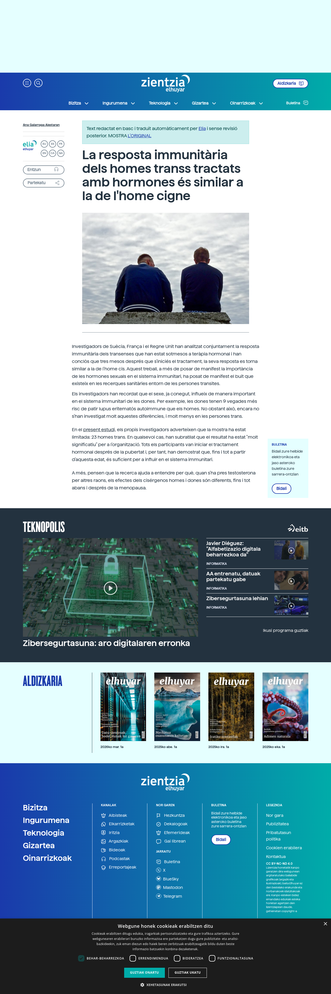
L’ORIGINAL (139, 135)
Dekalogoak (172, 824)
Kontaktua (276, 856)
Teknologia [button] (164, 103)
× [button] (325, 924)
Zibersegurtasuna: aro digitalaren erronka (106, 643)
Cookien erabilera (284, 847)
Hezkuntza (170, 815)
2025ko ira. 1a (218, 747)
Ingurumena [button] (119, 103)
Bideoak (113, 850)
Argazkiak (114, 841)
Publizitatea (277, 823)
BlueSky (167, 878)
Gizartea (39, 845)
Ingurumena (46, 820)
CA (52, 153)
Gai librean (171, 841)
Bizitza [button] (79, 103)
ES (52, 144)
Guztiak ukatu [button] (188, 972)
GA (61, 153)
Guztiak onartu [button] (144, 972)
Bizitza (35, 807)
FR (60, 144)
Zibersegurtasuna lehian (237, 598)
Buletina (297, 102)
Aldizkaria (290, 83)
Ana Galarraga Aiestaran (41, 125)
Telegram (169, 896)
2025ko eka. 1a (273, 747)
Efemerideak (173, 833)
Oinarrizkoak (47, 858)
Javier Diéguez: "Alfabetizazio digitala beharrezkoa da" (233, 549)
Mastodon (169, 887)
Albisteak (114, 815)
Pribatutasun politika (278, 836)
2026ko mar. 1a (111, 747)
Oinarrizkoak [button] (247, 103)
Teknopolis (44, 526)
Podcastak (115, 859)
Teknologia (43, 832)
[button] (27, 82)
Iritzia (110, 833)
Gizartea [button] (204, 103)
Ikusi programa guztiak (285, 630)
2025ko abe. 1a (165, 747)
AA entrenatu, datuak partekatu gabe (233, 576)
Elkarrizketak (117, 824)
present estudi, (99, 429)
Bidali (281, 488)
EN (44, 153)
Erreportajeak (118, 867)
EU (44, 144)
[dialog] (165, 956)
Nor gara (274, 815)
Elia (202, 128)
